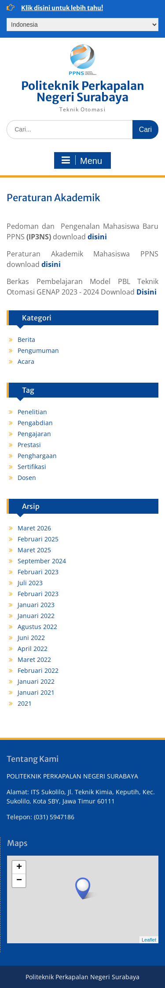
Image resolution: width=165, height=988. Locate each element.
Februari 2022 (38, 670)
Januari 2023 (36, 605)
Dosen (27, 477)
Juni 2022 (31, 637)
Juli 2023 (30, 583)
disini (97, 237)
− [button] (19, 880)
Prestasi (29, 445)
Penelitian (32, 412)
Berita (26, 339)
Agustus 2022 (37, 626)
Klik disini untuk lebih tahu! (62, 8)
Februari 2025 (38, 539)
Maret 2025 (34, 550)
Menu (81, 160)
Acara (26, 361)
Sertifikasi (32, 466)
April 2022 (33, 648)
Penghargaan (37, 455)
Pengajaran (34, 434)
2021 (25, 703)
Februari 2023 (38, 572)
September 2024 (42, 561)
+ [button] (19, 867)
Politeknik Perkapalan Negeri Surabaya (82, 91)
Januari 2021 (36, 692)
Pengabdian (35, 423)
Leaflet (149, 939)
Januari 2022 (36, 615)
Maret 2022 (34, 659)
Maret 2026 (34, 528)
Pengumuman (38, 350)
